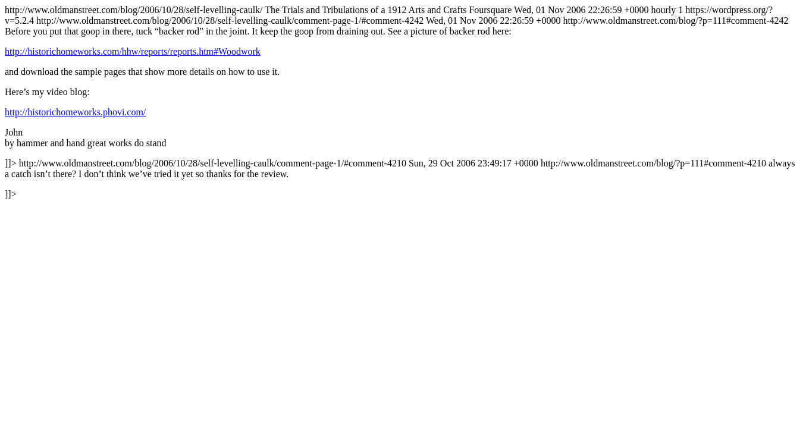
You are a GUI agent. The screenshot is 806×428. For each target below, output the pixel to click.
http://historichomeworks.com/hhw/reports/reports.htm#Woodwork (133, 51)
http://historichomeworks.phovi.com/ (75, 112)
